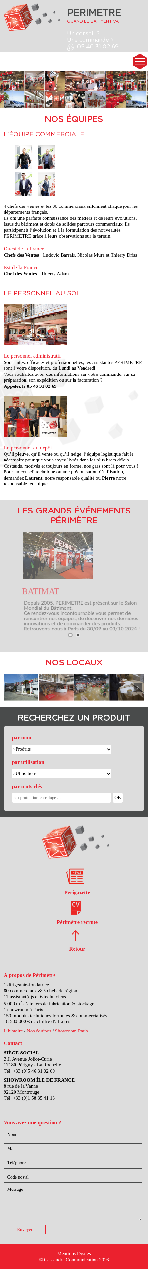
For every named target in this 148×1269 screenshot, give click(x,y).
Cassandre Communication (71, 1259)
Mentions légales (74, 1253)
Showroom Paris (71, 1030)
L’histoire (13, 1030)
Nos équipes (39, 1030)
